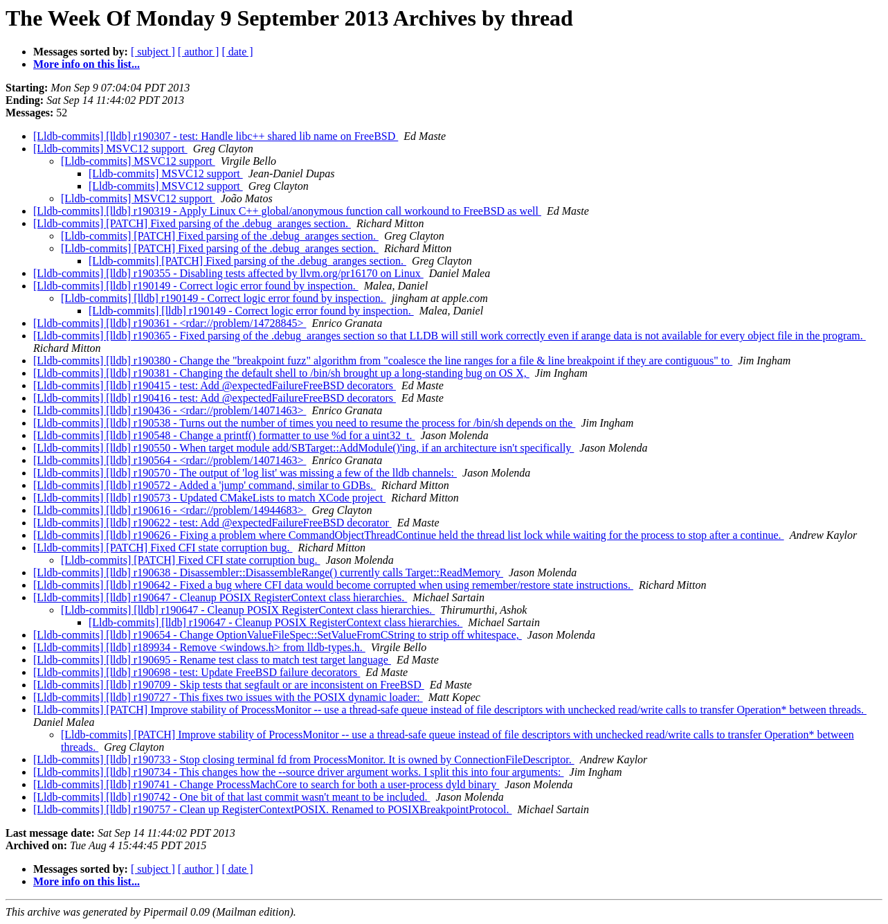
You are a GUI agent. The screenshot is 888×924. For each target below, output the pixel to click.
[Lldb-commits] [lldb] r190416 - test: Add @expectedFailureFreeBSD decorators (214, 398)
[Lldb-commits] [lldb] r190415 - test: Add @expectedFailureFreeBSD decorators (214, 385)
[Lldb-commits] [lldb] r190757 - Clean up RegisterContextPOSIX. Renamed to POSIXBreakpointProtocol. (272, 809)
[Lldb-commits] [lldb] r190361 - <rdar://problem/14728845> (169, 323)
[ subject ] (153, 51)
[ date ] (237, 51)
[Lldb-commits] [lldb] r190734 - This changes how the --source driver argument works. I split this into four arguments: (298, 772)
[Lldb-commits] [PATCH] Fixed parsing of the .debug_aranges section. (192, 223)
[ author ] (198, 51)
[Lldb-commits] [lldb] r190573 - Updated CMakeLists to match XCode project (209, 498)
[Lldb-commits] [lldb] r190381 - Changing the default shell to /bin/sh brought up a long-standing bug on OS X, (281, 373)
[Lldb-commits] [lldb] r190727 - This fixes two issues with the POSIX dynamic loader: (228, 697)
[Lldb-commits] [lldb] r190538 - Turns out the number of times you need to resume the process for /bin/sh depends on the (304, 423)
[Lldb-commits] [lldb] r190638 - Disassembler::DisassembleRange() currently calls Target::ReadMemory (268, 572)
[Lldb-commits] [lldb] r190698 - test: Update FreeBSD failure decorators (196, 672)
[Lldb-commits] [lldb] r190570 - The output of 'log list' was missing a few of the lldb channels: (245, 473)
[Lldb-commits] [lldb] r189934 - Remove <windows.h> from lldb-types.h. (199, 647)
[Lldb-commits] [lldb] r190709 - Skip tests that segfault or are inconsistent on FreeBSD (228, 685)
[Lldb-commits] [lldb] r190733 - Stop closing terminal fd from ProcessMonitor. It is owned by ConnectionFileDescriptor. (303, 759)
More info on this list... (86, 64)
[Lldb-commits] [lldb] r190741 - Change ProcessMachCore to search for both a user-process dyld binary (266, 784)
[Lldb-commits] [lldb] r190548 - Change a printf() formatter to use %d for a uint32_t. (224, 435)
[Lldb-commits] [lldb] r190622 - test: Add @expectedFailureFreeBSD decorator (212, 522)
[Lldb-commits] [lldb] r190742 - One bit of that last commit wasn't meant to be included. (231, 797)
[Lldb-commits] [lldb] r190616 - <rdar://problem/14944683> (169, 510)
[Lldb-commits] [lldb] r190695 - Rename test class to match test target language (212, 660)
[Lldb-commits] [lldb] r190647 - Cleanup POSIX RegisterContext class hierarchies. (220, 597)
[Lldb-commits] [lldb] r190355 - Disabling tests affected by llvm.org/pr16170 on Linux (228, 273)
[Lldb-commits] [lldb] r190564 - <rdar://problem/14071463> (169, 460)
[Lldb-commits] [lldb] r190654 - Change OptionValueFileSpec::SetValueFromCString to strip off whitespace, (277, 635)
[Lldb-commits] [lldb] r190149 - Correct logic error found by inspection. (196, 286)
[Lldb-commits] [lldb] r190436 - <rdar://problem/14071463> (169, 410)
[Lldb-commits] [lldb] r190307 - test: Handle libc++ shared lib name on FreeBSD (215, 136)
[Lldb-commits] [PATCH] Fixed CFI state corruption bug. (163, 547)
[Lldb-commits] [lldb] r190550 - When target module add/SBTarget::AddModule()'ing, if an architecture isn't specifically (303, 448)
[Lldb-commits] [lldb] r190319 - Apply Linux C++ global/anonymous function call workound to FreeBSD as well (287, 211)
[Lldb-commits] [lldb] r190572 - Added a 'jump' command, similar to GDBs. (204, 485)
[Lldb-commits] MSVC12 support (110, 148)
